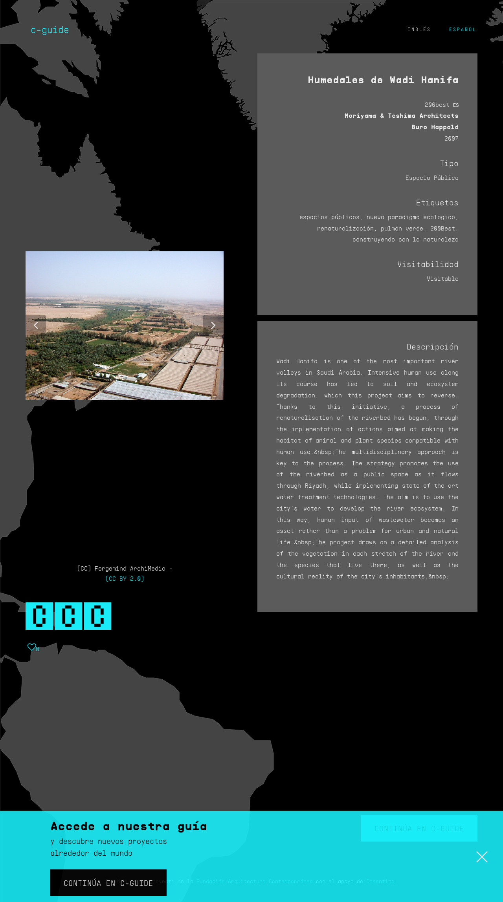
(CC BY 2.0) (124, 578)
